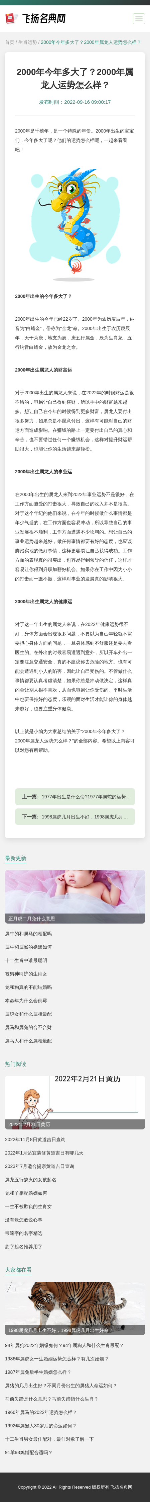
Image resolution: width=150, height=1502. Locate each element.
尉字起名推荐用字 (23, 1246)
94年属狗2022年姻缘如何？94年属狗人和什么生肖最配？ (64, 1345)
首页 (9, 42)
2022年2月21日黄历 (29, 1124)
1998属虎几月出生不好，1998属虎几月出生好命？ (94, 816)
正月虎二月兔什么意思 (31, 918)
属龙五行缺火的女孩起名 (30, 1179)
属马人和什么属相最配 (28, 1040)
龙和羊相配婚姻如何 (26, 1193)
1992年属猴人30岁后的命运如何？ (41, 1425)
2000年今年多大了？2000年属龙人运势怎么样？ (91, 42)
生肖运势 (27, 42)
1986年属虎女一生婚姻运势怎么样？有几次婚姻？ (57, 1358)
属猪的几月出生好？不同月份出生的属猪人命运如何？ (61, 1385)
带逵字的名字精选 (23, 1233)
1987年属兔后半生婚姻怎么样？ (38, 1372)
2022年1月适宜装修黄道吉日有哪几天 (44, 1153)
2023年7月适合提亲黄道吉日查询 (39, 1166)
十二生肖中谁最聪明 (26, 960)
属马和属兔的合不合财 (28, 1027)
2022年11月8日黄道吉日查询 (35, 1139)
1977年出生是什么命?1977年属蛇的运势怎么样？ (93, 796)
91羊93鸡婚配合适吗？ (29, 1452)
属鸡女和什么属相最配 (28, 1014)
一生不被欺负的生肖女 (28, 1206)
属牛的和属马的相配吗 (28, 933)
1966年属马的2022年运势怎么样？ (41, 1412)
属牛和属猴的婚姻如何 (28, 947)
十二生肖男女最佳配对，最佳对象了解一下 (49, 1439)
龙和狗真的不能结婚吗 (28, 987)
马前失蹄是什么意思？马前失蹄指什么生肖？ (52, 1399)
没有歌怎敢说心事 (23, 1219)
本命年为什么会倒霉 (26, 1000)
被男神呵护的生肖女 (26, 973)
